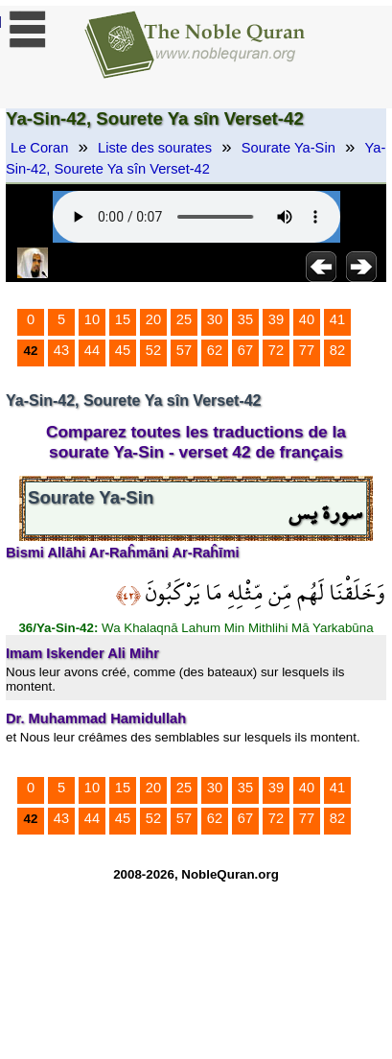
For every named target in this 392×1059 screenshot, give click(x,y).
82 (337, 350)
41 (337, 319)
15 (122, 319)
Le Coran (39, 147)
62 (214, 350)
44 (92, 350)
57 (184, 350)
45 (122, 350)
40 (306, 319)
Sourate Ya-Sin (288, 147)
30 (214, 319)
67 (245, 350)
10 (92, 319)
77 (306, 350)
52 (153, 350)
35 (245, 319)
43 (61, 350)
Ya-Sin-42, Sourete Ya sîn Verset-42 (195, 158)
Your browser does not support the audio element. (196, 217)
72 (276, 350)
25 (184, 319)
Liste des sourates (155, 147)
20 (153, 319)
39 (276, 319)
